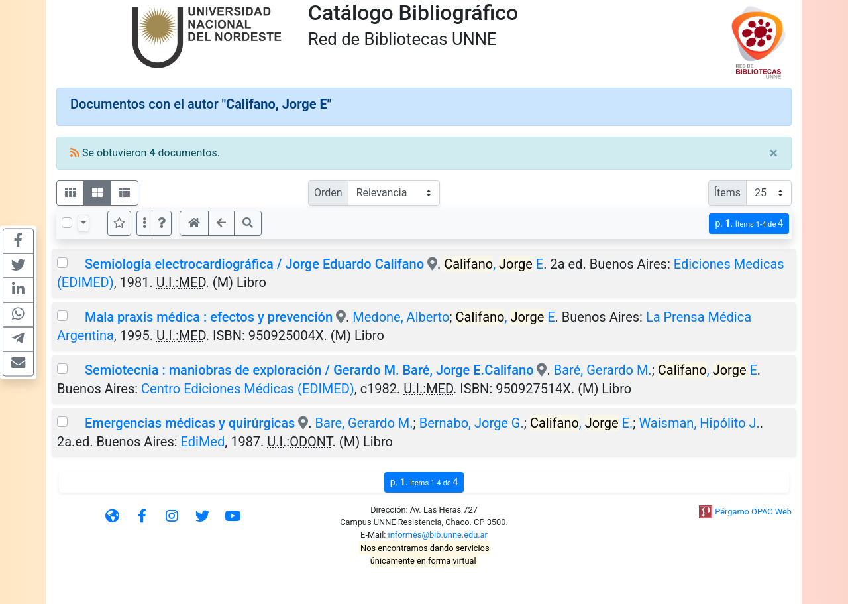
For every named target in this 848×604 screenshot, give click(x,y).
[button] (162, 223)
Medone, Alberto (400, 317)
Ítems (727, 192)
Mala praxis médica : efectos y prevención (209, 317)
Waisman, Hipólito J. (699, 423)
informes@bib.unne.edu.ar (438, 535)
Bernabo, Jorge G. (471, 423)
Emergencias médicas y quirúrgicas (190, 423)
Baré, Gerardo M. (603, 370)
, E (493, 264)
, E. (581, 423)
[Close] (773, 153)
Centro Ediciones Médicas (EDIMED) (247, 388)
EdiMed (203, 442)
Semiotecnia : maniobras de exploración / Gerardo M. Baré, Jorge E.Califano (309, 370)
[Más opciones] (144, 223)
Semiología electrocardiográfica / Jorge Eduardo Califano (254, 264)
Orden (328, 192)
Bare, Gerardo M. (364, 423)
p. (749, 224)
